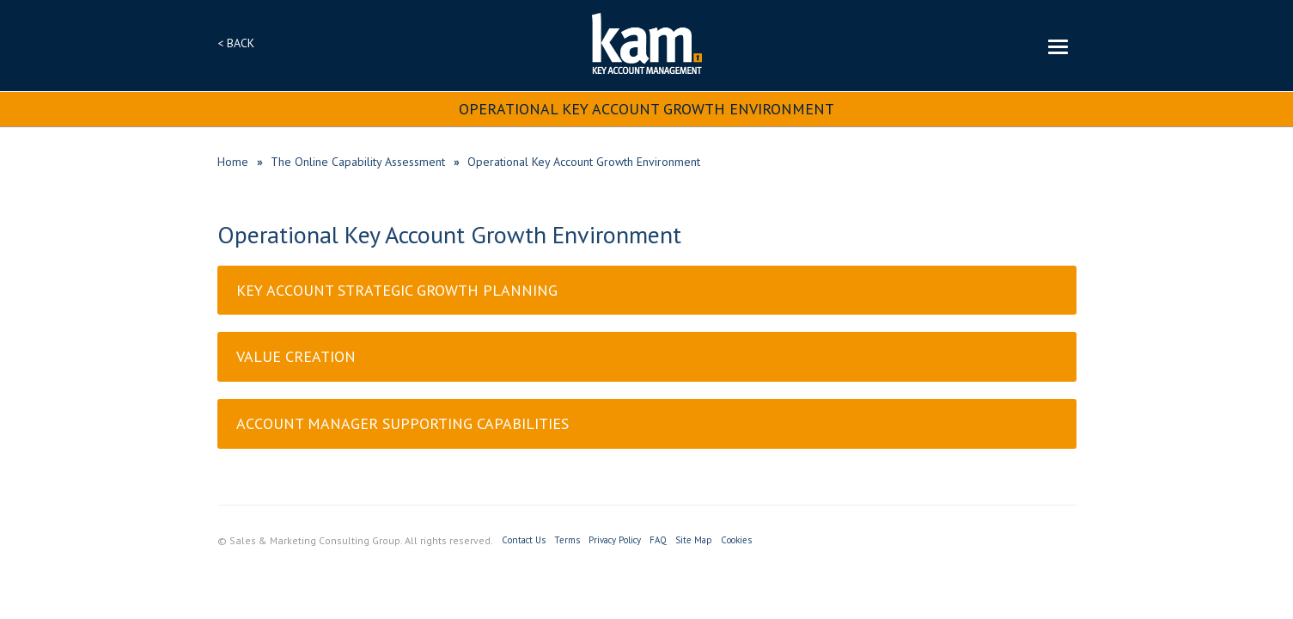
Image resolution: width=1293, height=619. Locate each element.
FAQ (658, 540)
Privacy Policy (615, 540)
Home (232, 161)
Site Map (693, 540)
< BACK (235, 43)
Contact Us (524, 540)
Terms (567, 540)
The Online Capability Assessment (358, 161)
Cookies (736, 540)
